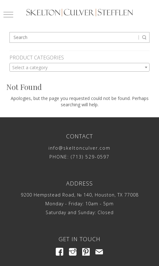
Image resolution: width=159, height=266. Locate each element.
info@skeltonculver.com (79, 148)
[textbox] (79, 67)
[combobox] (79, 67)
